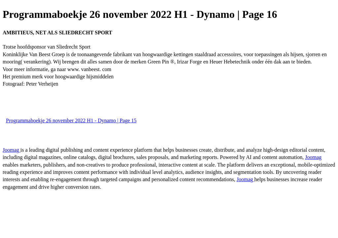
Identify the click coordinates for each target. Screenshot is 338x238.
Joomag (11, 150)
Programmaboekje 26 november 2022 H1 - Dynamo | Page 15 (71, 120)
